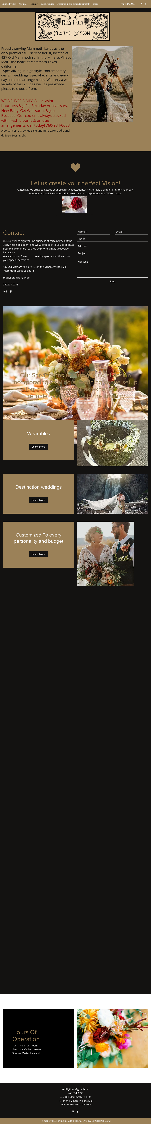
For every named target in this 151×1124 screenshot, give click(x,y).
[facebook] (145, 3)
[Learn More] (38, 447)
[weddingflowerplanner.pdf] (74, 207)
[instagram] (141, 3)
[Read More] (75, 409)
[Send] (112, 281)
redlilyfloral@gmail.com (16, 277)
